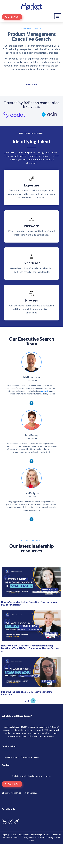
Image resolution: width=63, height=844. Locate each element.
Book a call (13, 16)
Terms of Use (40, 837)
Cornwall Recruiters (30, 757)
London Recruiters (10, 757)
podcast (44, 391)
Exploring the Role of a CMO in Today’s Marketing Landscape (27, 693)
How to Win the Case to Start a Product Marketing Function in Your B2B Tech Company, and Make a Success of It (30, 648)
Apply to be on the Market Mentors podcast (31, 776)
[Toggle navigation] (57, 16)
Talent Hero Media (12, 837)
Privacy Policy (28, 837)
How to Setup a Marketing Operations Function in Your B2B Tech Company (29, 603)
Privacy (50, 837)
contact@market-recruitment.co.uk (21, 793)
